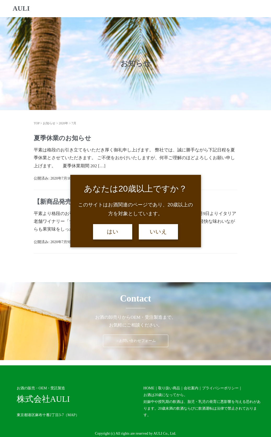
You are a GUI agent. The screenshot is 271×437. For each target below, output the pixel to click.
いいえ (158, 232)
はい (112, 232)
